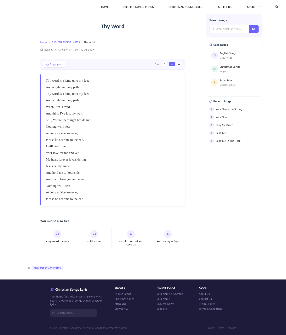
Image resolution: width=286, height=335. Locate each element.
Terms (221, 328)
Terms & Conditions (210, 308)
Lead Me (162, 308)
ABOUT (257, 7)
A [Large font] (179, 64)
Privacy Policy (207, 303)
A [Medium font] (172, 64)
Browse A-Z (121, 308)
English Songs (123, 294)
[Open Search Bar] (276, 7)
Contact (231, 328)
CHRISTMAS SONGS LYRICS (186, 7)
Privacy (210, 328)
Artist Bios (121, 303)
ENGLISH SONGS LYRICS (138, 7)
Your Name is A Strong (170, 294)
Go (253, 29)
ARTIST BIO (225, 7)
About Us (204, 294)
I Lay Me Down (165, 303)
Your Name (163, 299)
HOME (105, 7)
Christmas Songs (124, 299)
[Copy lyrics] (54, 64)
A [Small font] (164, 64)
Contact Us (205, 299)
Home (43, 42)
